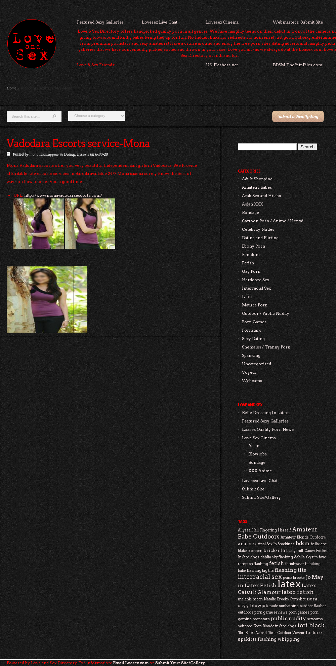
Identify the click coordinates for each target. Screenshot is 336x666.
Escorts (83, 154)
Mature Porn (254, 304)
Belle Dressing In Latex (265, 412)
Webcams (252, 380)
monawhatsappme (43, 154)
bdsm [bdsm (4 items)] (303, 543)
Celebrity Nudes (258, 229)
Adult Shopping (257, 178)
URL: (18, 195)
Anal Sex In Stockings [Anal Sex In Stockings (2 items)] (276, 544)
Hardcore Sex (255, 279)
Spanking (251, 355)
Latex (247, 296)
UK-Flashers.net (222, 64)
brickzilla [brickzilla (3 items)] (274, 550)
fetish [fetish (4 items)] (276, 563)
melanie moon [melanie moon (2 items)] (250, 599)
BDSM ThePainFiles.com (297, 64)
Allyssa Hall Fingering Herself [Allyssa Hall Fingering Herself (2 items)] (264, 530)
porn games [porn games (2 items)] (299, 612)
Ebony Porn (253, 246)
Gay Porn (251, 271)
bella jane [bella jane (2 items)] (319, 544)
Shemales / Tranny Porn (266, 346)
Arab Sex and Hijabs (261, 195)
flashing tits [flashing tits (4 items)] (290, 570)
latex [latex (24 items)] (289, 584)
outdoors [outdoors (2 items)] (245, 612)
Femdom (251, 254)
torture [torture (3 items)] (314, 632)
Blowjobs (257, 453)
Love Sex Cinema (259, 437)
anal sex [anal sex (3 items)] (247, 543)
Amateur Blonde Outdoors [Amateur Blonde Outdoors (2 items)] (303, 537)
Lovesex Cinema (222, 22)
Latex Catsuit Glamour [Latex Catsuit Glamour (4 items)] (277, 588)
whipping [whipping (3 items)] (289, 639)
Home (11, 88)
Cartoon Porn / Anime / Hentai (272, 220)
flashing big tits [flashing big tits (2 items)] (260, 570)
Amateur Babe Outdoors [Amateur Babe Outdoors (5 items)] (278, 533)
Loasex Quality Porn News (268, 429)
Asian (253, 445)
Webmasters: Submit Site (298, 22)
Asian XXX (252, 204)
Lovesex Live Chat (159, 22)
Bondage (250, 212)
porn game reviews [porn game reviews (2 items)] (271, 612)
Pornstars (251, 330)
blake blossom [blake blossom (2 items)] (250, 551)
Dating (69, 154)
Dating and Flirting (260, 237)
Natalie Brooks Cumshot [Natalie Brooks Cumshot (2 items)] (285, 599)
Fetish (248, 262)
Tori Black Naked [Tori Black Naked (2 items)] (252, 633)
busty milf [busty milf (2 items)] (294, 551)
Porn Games (254, 321)
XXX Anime (260, 470)
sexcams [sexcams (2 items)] (315, 619)
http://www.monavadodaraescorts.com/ (63, 195)
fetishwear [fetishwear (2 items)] (294, 564)
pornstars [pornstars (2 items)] (261, 619)
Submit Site (253, 488)
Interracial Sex (256, 288)
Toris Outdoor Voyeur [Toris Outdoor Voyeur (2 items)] (286, 633)
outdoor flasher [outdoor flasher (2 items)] (313, 606)
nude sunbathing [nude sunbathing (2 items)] (284, 606)
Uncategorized (256, 363)
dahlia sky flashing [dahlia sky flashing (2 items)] (276, 557)
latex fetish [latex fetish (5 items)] (298, 592)
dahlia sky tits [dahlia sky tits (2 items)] (306, 557)
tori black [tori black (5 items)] (311, 625)
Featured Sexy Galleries (100, 22)
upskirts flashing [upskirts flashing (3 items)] (257, 639)
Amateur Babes (257, 187)
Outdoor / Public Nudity (265, 313)
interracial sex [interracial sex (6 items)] (260, 576)
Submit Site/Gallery (261, 497)
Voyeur (249, 372)
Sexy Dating (253, 338)
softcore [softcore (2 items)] (245, 626)
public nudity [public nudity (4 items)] (288, 618)
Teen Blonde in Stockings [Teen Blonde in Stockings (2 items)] (274, 626)
